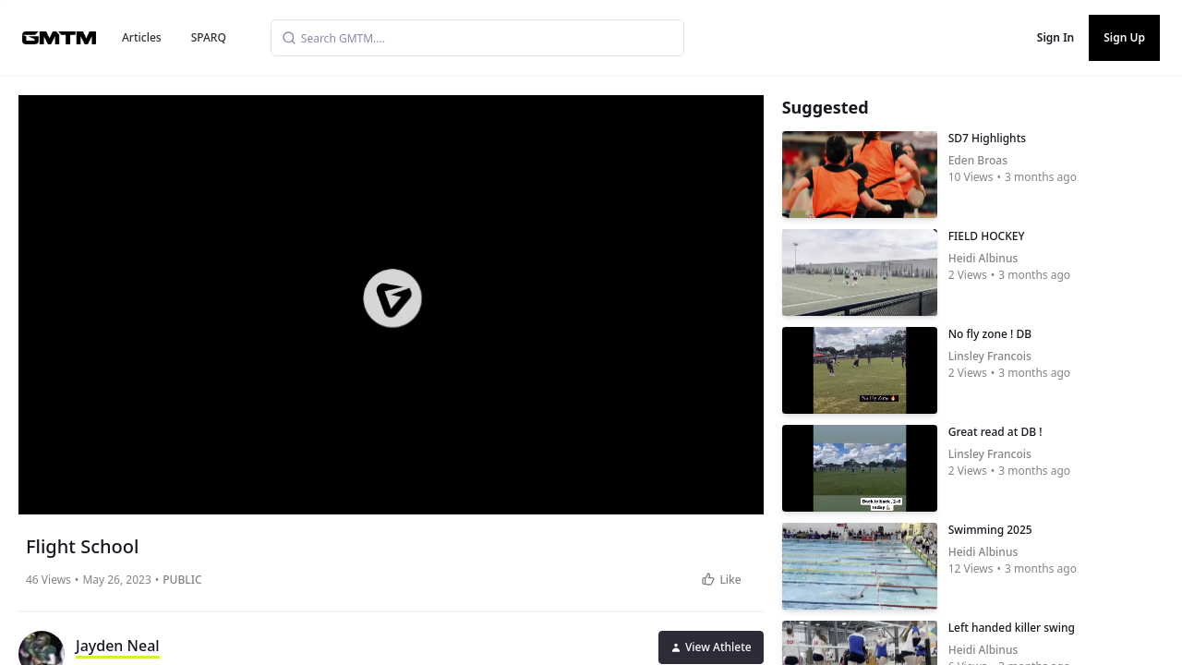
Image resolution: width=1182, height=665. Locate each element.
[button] (392, 298)
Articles (142, 37)
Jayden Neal (118, 645)
